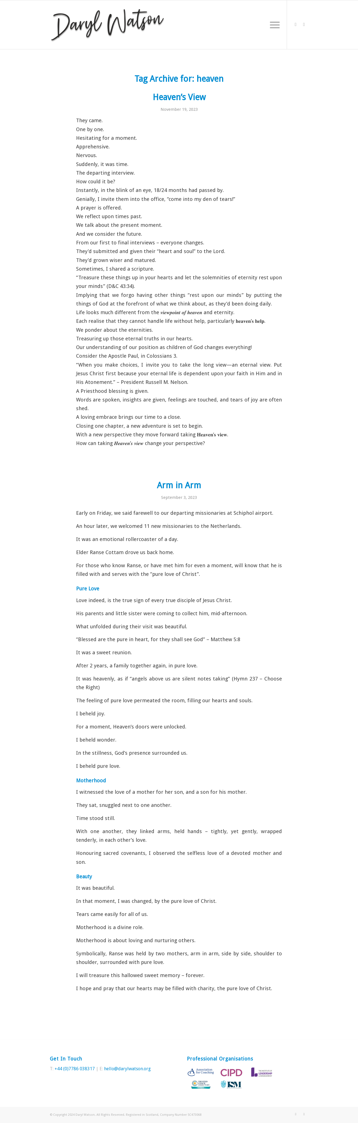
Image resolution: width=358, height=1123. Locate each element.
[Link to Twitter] (295, 24)
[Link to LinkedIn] (304, 24)
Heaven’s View (179, 97)
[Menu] (273, 24)
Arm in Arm (179, 485)
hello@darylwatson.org (127, 1068)
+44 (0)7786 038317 (75, 1068)
